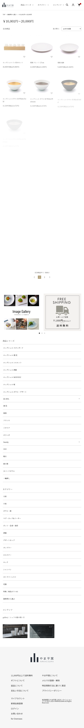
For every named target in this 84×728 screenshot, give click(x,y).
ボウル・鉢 (7, 511)
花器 (5, 584)
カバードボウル (9, 471)
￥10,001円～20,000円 (25, 14)
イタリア (6, 428)
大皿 (5, 496)
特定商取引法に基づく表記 (54, 685)
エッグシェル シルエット (12, 362)
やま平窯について (50, 675)
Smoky (6, 442)
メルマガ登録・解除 (51, 680)
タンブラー (7, 547)
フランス (6, 420)
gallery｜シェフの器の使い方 (14, 617)
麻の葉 (5, 464)
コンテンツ (57, 5)
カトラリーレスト (9, 577)
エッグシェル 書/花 (10, 355)
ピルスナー (7, 555)
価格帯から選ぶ (12, 14)
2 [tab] (42, 333)
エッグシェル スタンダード (13, 348)
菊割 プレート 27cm (37, 63)
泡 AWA (6, 399)
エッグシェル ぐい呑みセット (13, 63)
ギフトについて (18, 680)
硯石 (5, 456)
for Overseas (16, 718)
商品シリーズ (26, 5)
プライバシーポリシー (52, 690)
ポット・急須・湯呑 (10, 525)
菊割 (5, 413)
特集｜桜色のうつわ (10, 591)
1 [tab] (39, 333)
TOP (4, 14)
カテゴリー (42, 5)
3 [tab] (44, 333)
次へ (49, 277)
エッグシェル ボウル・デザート (15, 392)
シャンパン (7, 569)
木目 (5, 449)
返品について (17, 685)
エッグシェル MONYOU (12, 377)
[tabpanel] (21, 312)
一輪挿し (6, 478)
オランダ (6, 435)
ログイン (15, 708)
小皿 (5, 503)
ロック (5, 562)
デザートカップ (9, 540)
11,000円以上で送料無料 (22, 675)
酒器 (5, 533)
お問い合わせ (17, 713)
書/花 (5, 406)
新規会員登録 (17, 703)
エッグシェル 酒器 (10, 370)
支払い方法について (20, 690)
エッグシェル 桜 (9, 384)
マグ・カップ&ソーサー (12, 518)
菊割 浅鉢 (61, 63)
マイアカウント (18, 698)
